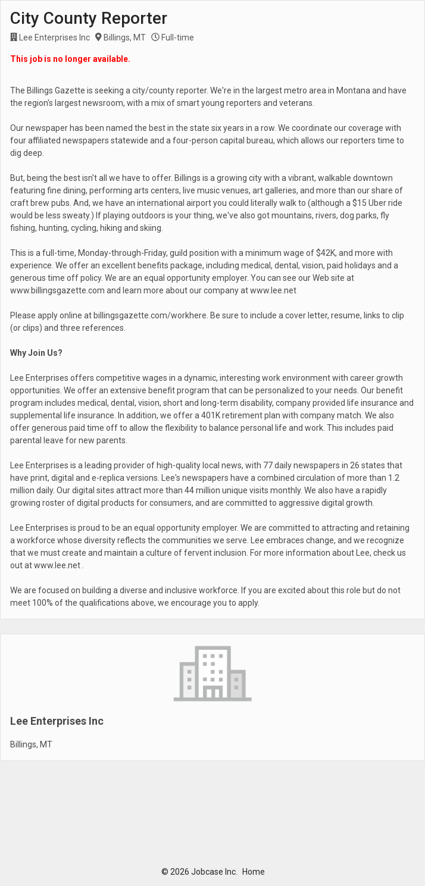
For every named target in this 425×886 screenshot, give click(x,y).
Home (253, 871)
